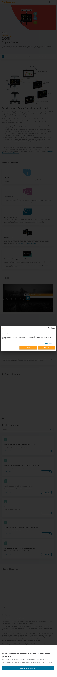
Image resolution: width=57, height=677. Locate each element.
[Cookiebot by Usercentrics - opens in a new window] (48, 328)
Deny (28, 347)
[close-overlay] (53, 650)
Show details (48, 343)
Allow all (46, 347)
